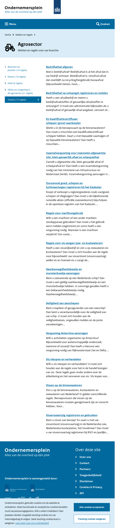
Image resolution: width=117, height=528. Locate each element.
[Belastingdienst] (37, 488)
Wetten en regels (23, 35)
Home (8, 35)
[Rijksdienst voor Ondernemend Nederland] (15, 488)
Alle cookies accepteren (91, 507)
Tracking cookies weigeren (92, 519)
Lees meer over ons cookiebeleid (32, 523)
